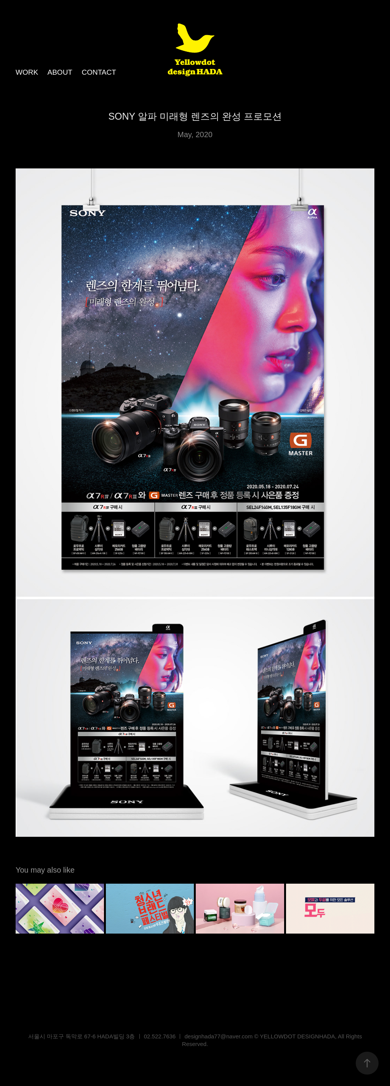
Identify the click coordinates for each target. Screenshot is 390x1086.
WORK (27, 72)
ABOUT (60, 72)
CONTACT (99, 72)
